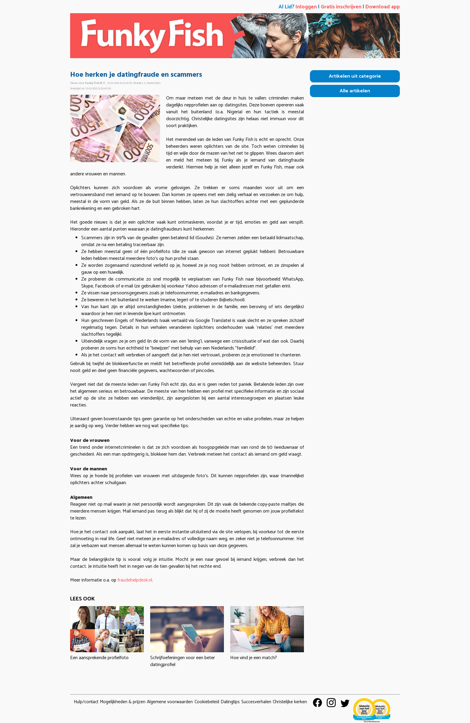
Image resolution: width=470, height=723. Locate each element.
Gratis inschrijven (341, 7)
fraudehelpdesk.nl (135, 580)
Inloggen (306, 7)
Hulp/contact (86, 702)
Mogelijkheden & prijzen (122, 702)
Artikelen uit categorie (355, 76)
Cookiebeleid (207, 702)
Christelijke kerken (290, 702)
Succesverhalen (256, 702)
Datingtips (230, 702)
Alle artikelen (355, 91)
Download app (382, 7)
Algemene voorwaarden (170, 702)
